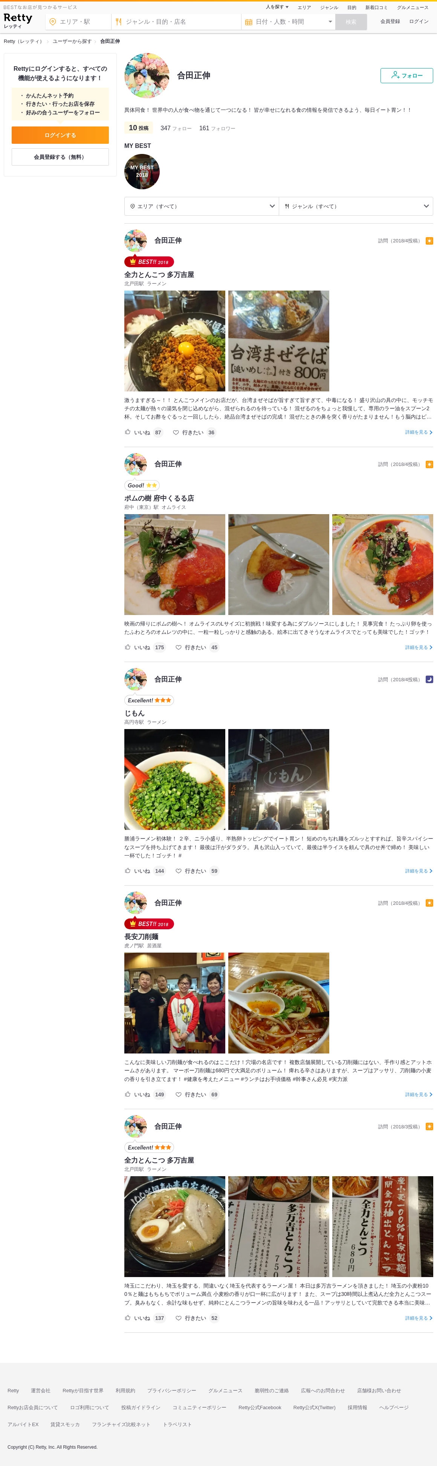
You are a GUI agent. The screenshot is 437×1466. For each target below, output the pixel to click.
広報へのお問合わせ (323, 1390)
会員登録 (390, 21)
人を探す (275, 6)
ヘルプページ (394, 1407)
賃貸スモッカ (65, 1424)
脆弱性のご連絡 (272, 1390)
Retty (13, 1390)
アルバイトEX (23, 1424)
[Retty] (18, 20)
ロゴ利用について (89, 1407)
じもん (134, 713)
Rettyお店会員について (33, 1407)
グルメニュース (413, 7)
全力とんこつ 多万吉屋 (159, 275)
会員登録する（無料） (60, 157)
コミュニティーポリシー (199, 1407)
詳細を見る (416, 432)
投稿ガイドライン (140, 1407)
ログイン (419, 21)
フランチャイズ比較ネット (121, 1424)
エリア (304, 7)
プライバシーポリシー (171, 1390)
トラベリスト (177, 1424)
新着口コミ (376, 7)
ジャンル (329, 7)
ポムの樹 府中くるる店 (159, 498)
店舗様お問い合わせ (379, 1390)
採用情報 (357, 1407)
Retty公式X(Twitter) (314, 1407)
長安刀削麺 (141, 937)
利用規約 (125, 1390)
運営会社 (40, 1390)
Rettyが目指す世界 (83, 1390)
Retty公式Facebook (259, 1407)
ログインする (60, 135)
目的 (351, 7)
